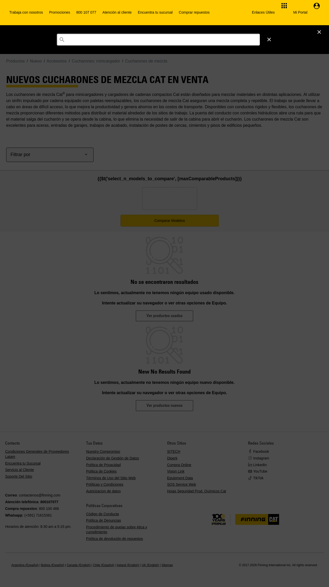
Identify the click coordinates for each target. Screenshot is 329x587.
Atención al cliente (117, 12)
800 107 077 (86, 12)
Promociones (59, 12)
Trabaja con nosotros (26, 12)
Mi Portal (300, 12)
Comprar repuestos (194, 12)
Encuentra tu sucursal (155, 12)
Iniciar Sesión (266, 32)
